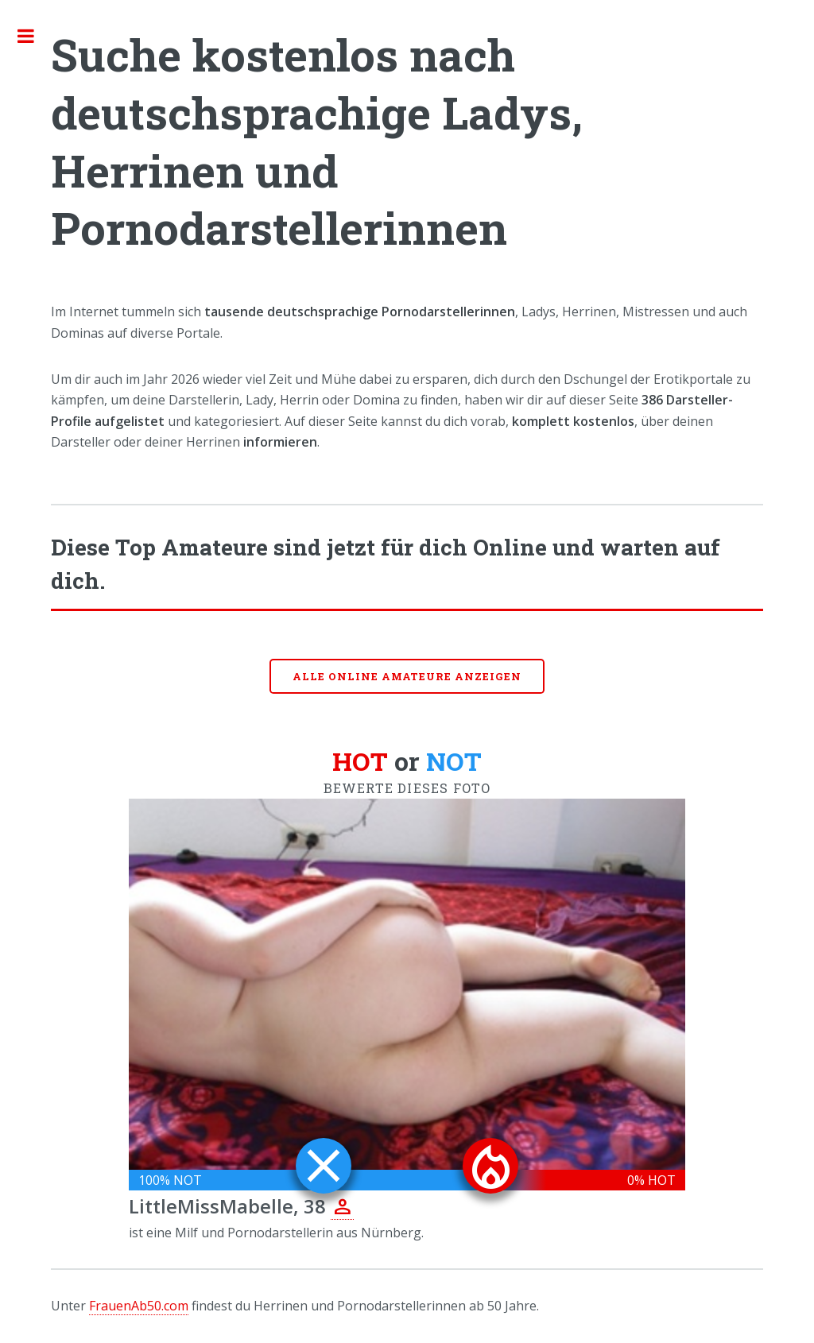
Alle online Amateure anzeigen (407, 676)
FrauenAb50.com (138, 1305)
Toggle (34, 36)
